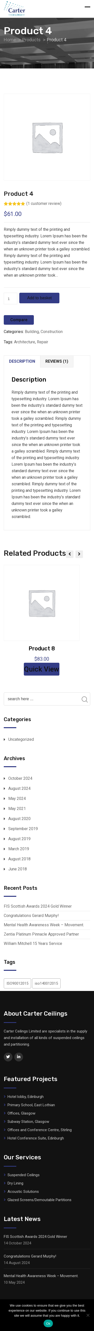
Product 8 (42, 648)
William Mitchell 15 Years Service (33, 943)
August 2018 (19, 859)
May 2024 (17, 798)
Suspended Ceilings (24, 1175)
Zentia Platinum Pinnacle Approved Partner (41, 934)
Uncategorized (21, 739)
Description (22, 361)
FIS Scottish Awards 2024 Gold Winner (38, 906)
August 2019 (19, 838)
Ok (48, 1323)
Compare (18, 319)
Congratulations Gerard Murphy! (31, 915)
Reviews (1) (56, 361)
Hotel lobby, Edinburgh (26, 1096)
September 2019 (23, 828)
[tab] (22, 361)
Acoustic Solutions (23, 1191)
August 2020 (19, 818)
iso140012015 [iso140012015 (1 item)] (46, 983)
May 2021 (17, 808)
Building (32, 331)
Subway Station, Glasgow (28, 1121)
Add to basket (39, 298)
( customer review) (43, 203)
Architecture (24, 342)
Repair (42, 342)
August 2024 (19, 788)
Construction (52, 331)
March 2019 (18, 848)
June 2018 (17, 869)
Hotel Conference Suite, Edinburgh (36, 1138)
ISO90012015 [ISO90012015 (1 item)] (17, 983)
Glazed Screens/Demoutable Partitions (39, 1200)
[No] (87, 1315)
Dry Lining (15, 1183)
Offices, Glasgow (21, 1113)
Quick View (41, 669)
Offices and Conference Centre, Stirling (40, 1130)
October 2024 (20, 778)
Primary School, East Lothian (31, 1105)
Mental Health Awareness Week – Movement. (44, 924)
